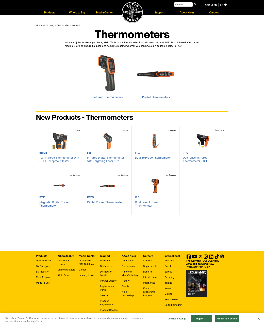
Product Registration (106, 302)
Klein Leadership (128, 293)
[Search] (183, 4)
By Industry (42, 271)
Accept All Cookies (227, 320)
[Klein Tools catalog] (205, 263)
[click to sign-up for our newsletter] (211, 5)
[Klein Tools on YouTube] (194, 257)
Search (104, 295)
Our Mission (128, 266)
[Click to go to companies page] (221, 4)
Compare (76, 130)
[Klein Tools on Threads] (222, 257)
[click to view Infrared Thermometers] (108, 76)
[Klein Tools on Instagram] (206, 257)
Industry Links (86, 275)
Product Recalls (109, 310)
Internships (149, 282)
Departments (150, 266)
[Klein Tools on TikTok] (217, 257)
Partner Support (108, 280)
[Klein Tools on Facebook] (189, 257)
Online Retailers (66, 269)
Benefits (147, 271)
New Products (43, 260)
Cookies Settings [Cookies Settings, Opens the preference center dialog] (177, 320)
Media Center (104, 12)
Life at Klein (150, 277)
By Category (43, 266)
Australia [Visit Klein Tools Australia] (169, 260)
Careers (214, 12)
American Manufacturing (130, 273)
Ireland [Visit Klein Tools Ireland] (168, 282)
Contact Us (106, 266)
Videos (82, 269)
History (126, 280)
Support (159, 12)
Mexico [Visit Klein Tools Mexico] (168, 294)
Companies (128, 260)
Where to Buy (77, 12)
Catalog (49, 25)
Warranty (105, 260)
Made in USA (43, 282)
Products (49, 12)
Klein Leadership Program (149, 291)
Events (125, 286)
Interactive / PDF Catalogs (86, 262)
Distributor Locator (63, 262)
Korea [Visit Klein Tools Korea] (167, 288)
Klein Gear (63, 275)
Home (39, 25)
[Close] (258, 320)
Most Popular (43, 277)
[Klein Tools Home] (132, 12)
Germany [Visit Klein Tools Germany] (169, 277)
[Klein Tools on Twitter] (200, 257)
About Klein (187, 12)
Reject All (201, 320)
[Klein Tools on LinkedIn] (211, 257)
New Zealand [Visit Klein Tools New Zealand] (171, 299)
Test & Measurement (68, 25)
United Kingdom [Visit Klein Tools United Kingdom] (173, 305)
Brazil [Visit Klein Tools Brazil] (167, 266)
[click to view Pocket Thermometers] (156, 76)
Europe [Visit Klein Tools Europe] (168, 271)
